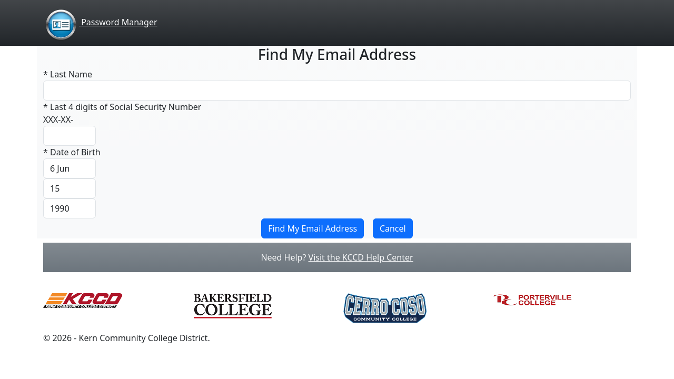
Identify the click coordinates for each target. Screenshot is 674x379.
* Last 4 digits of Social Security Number (122, 107)
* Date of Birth (72, 152)
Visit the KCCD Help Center (361, 257)
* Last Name (67, 74)
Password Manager (100, 22)
